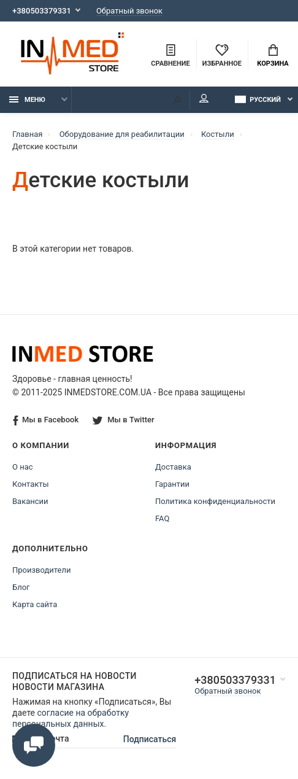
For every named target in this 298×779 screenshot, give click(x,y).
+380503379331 (41, 10)
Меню (27, 100)
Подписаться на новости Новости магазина (74, 681)
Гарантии (172, 484)
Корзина (272, 56)
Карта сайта (34, 604)
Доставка (173, 466)
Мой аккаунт (203, 98)
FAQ (162, 518)
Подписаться (150, 739)
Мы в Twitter (124, 419)
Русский (258, 99)
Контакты (30, 484)
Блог (21, 587)
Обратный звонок (129, 10)
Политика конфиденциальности (215, 501)
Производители (41, 570)
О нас (22, 466)
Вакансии (30, 501)
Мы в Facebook (45, 420)
